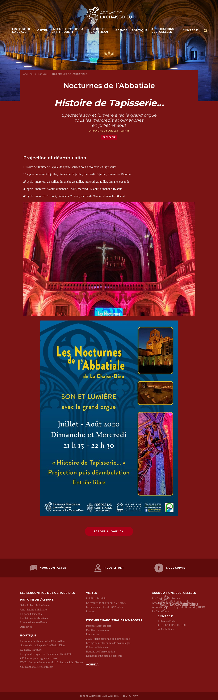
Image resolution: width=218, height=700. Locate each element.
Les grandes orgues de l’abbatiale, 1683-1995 (46, 653)
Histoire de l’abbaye (21, 30)
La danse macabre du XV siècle (104, 606)
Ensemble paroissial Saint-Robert (68, 30)
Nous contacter (48, 567)
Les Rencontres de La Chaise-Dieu (47, 592)
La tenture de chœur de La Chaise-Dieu (42, 640)
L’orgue (90, 611)
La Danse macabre (31, 649)
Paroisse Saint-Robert (98, 625)
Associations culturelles (162, 30)
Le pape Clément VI (32, 613)
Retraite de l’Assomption (100, 651)
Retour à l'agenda (109, 531)
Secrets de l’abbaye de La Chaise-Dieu (42, 645)
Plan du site (130, 695)
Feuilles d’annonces (97, 629)
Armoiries (26, 626)
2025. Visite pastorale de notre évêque (108, 638)
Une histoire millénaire (33, 609)
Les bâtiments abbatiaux (34, 617)
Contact (190, 30)
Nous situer (109, 568)
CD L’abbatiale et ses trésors (36, 666)
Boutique (139, 30)
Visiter (42, 30)
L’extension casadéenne (33, 621)
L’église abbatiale (96, 598)
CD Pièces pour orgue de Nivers (38, 657)
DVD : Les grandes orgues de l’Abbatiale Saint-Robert (51, 662)
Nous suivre (170, 567)
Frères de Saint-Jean (99, 30)
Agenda (121, 30)
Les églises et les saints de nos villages (108, 642)
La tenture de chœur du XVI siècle (106, 602)
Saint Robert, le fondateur (35, 604)
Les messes (92, 633)
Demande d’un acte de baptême (104, 655)
